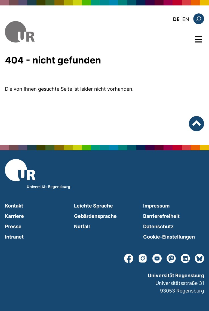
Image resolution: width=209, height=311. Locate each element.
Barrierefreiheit (161, 216)
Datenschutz (158, 226)
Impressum (156, 206)
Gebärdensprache (95, 216)
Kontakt (14, 206)
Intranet (14, 237)
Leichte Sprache (93, 206)
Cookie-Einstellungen (169, 237)
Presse (13, 226)
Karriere (14, 216)
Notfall (82, 226)
